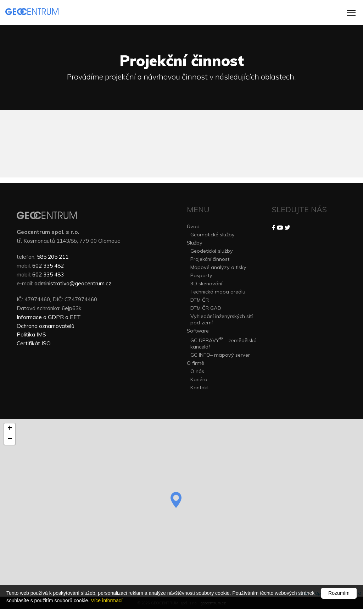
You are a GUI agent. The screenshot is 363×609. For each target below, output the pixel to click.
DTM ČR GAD (205, 308)
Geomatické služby (212, 234)
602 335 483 (48, 274)
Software (198, 331)
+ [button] (9, 428)
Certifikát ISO (34, 343)
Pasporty (201, 275)
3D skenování (206, 283)
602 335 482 (48, 265)
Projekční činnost (209, 259)
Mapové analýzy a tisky (218, 267)
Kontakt (199, 387)
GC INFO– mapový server (220, 355)
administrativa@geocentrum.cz (72, 283)
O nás (197, 371)
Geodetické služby (211, 251)
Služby (194, 243)
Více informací (106, 600)
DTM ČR (199, 300)
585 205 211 (52, 256)
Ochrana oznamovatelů (45, 325)
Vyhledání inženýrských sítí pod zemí (221, 319)
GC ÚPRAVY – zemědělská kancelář (223, 343)
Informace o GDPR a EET (49, 316)
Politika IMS (31, 334)
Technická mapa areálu (217, 292)
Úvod (193, 226)
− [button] (9, 439)
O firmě (195, 363)
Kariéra (198, 379)
